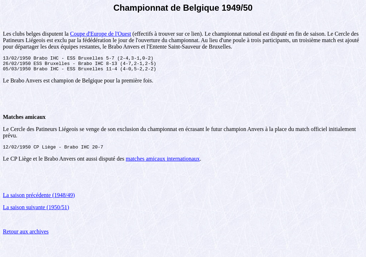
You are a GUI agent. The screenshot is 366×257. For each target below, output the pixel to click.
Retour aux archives (26, 236)
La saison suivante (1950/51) (36, 211)
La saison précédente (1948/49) (39, 199)
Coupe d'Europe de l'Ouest (100, 34)
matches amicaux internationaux (163, 163)
